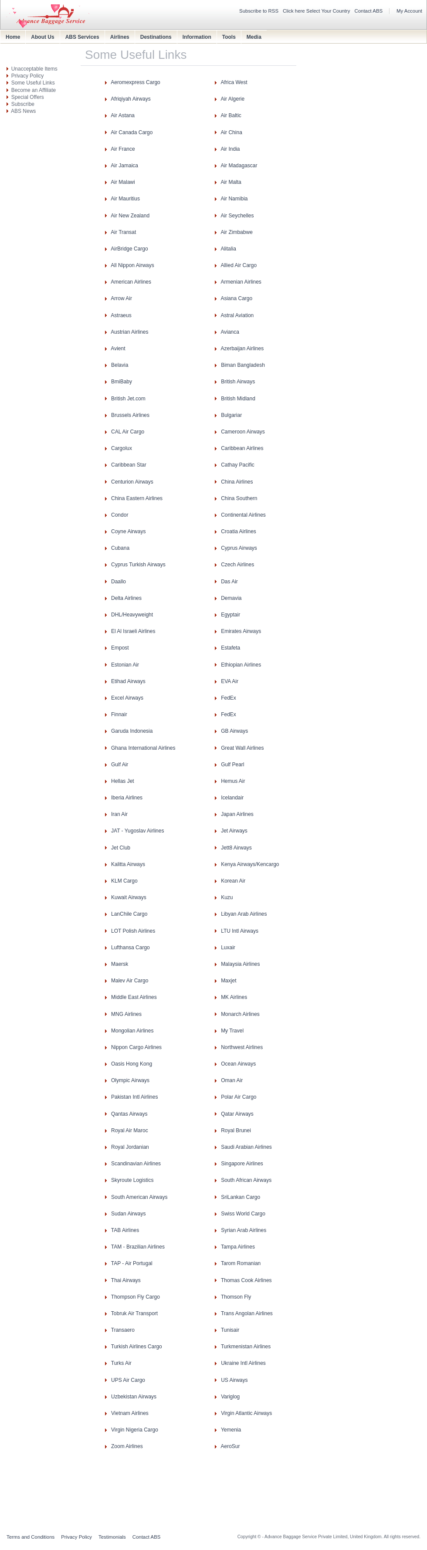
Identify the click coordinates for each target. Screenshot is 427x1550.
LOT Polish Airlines (133, 931)
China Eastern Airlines (137, 498)
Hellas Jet (122, 781)
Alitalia (228, 249)
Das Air (229, 582)
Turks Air (121, 1363)
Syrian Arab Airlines (243, 1230)
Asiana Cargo (236, 298)
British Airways (238, 382)
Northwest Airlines (242, 1047)
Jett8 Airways (236, 848)
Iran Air (119, 814)
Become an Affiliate (33, 90)
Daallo (118, 582)
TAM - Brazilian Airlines (138, 1247)
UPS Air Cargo (128, 1380)
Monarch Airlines (240, 1014)
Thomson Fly (236, 1297)
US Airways (234, 1380)
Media (254, 37)
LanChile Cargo (129, 914)
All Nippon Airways (132, 265)
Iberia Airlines (126, 798)
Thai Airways (126, 1280)
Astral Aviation (237, 315)
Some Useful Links (33, 83)
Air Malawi (123, 182)
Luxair (228, 947)
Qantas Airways (129, 1114)
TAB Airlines (125, 1230)
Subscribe (22, 104)
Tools (229, 37)
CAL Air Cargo (127, 432)
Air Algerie (232, 99)
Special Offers (27, 97)
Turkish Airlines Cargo (136, 1347)
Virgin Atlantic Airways (246, 1413)
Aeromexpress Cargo (135, 82)
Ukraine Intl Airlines (243, 1363)
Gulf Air (119, 764)
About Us (42, 37)
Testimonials (112, 1537)
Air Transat (123, 232)
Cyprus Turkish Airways (138, 565)
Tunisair (230, 1330)
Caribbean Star (128, 465)
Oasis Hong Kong (131, 1064)
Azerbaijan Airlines (242, 348)
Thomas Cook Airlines (246, 1280)
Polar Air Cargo (238, 1097)
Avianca (229, 332)
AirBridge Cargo (129, 249)
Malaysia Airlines (240, 964)
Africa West (233, 82)
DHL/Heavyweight (132, 615)
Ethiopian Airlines (241, 665)
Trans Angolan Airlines (247, 1313)
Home (13, 37)
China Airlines (237, 482)
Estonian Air (125, 665)
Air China (231, 132)
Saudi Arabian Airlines (246, 1147)
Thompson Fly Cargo (135, 1297)
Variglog (230, 1397)
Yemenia (231, 1430)
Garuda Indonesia (131, 731)
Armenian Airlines (240, 282)
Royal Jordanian (130, 1147)
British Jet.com (128, 399)
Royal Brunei (236, 1130)
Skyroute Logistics (132, 1180)
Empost (120, 648)
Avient (118, 348)
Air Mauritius (125, 199)
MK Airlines (234, 997)
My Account (409, 11)
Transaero (123, 1330)
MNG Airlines (126, 1014)
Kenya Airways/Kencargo (250, 864)
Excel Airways (127, 698)
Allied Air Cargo (238, 265)
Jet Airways (234, 831)
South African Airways (246, 1180)
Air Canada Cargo (131, 132)
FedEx (228, 698)
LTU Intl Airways (239, 931)
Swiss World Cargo (243, 1214)
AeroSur (230, 1446)
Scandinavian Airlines (136, 1164)
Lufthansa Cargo (130, 947)
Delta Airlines (126, 598)
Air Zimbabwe (236, 232)
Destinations (156, 37)
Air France (123, 149)
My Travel (232, 1031)
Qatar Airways (237, 1114)
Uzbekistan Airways (133, 1397)
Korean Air (233, 881)
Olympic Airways (130, 1080)
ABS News (23, 111)
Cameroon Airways (243, 432)
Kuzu (227, 897)
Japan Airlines (237, 814)
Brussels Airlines (130, 415)
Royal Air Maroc (129, 1130)
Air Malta (230, 182)
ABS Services (82, 37)
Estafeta (230, 648)
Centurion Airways (132, 482)
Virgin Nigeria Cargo (134, 1430)
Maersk (119, 964)
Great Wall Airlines (242, 748)
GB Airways (234, 731)
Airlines (119, 37)
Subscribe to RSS (258, 11)
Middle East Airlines (134, 997)
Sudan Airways (128, 1214)
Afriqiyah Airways (130, 99)
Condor (119, 515)
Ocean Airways (238, 1064)
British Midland (238, 399)
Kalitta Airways (128, 864)
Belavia (119, 365)
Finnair (119, 714)
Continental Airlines (243, 515)
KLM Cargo (124, 881)
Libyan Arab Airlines (244, 914)
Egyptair (230, 615)
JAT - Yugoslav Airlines (137, 831)
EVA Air (229, 681)
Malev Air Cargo (129, 981)
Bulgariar (231, 415)
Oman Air (232, 1080)
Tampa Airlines (238, 1247)
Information (197, 37)
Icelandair (232, 798)
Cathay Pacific (237, 465)
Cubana (120, 548)
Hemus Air (233, 781)
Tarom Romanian (241, 1263)
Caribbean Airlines (242, 448)
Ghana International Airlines (143, 748)
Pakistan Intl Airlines (134, 1097)
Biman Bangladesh (243, 365)
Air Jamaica (124, 165)
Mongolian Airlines (132, 1031)
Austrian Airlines (129, 332)
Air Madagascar (238, 165)
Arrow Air (121, 298)
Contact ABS (369, 11)
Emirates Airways (241, 631)
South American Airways (139, 1197)
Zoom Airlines (127, 1446)
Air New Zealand (130, 216)
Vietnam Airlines (130, 1413)
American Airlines (131, 282)
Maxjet (228, 981)
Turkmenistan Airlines (246, 1347)
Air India (230, 149)
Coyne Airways (128, 531)
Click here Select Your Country (316, 11)
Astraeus (121, 315)
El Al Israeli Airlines (133, 631)
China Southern (239, 498)
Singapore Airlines (242, 1164)
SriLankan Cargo (240, 1197)
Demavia (231, 598)
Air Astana (123, 115)
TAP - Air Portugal (131, 1263)
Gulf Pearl (232, 764)
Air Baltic (230, 115)
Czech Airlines (237, 565)
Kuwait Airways (128, 897)
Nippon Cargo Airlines (136, 1047)
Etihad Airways (128, 681)
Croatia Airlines (238, 531)
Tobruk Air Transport (134, 1313)
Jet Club (120, 848)
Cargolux (121, 448)
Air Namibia (233, 199)
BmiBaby (121, 382)
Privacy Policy (27, 76)
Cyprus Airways (239, 548)
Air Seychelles (237, 216)
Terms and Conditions (30, 1537)
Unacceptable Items (34, 69)
